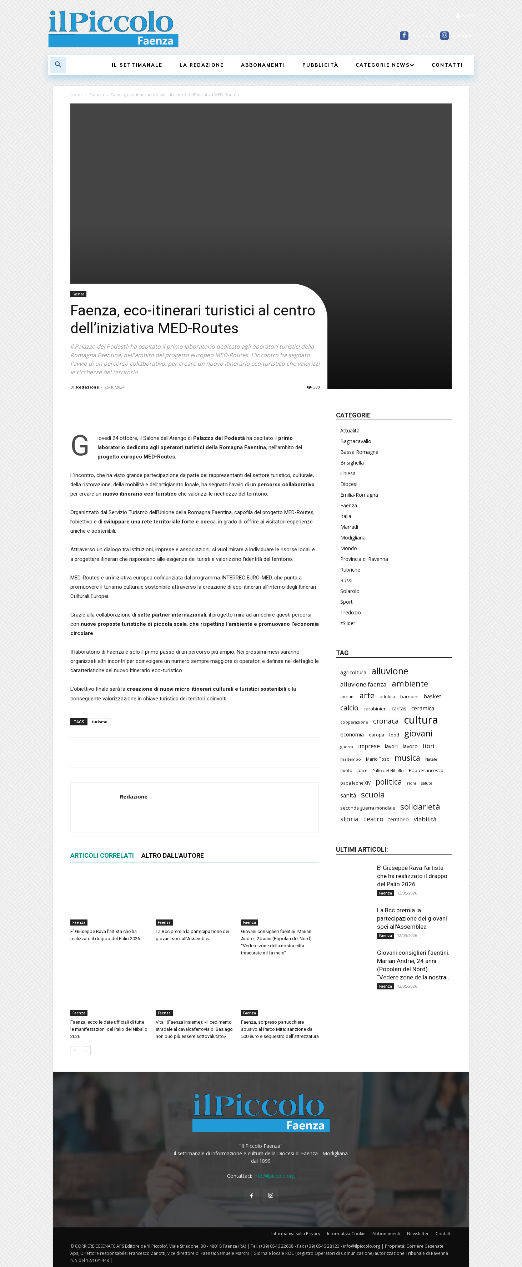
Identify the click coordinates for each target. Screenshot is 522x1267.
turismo (99, 721)
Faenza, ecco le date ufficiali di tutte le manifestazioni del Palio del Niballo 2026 (108, 1029)
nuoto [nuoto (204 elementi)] (346, 770)
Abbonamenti (386, 1234)
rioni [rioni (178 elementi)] (411, 783)
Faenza (97, 95)
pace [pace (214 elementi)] (362, 770)
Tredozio (350, 612)
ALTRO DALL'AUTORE (172, 855)
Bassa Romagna (359, 451)
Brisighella (352, 462)
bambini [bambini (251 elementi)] (409, 696)
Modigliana (353, 537)
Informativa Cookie (346, 1234)
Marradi (349, 526)
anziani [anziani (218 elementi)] (347, 697)
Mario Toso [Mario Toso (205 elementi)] (378, 759)
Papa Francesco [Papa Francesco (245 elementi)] (426, 770)
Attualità (350, 430)
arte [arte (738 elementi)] (367, 695)
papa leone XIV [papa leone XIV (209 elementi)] (355, 783)
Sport (346, 601)
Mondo (348, 548)
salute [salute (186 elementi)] (426, 783)
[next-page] (86, 1050)
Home (76, 95)
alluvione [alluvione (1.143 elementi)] (389, 671)
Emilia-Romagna (359, 494)
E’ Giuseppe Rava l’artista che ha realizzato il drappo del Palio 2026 (412, 876)
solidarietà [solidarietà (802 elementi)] (420, 806)
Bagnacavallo (355, 441)
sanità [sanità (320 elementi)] (348, 795)
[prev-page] (74, 1050)
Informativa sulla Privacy (295, 1234)
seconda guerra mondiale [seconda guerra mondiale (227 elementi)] (367, 808)
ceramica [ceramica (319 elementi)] (422, 708)
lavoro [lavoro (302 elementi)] (410, 746)
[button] (58, 65)
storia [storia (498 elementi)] (349, 819)
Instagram (463, 35)
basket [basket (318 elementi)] (432, 696)
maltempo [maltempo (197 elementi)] (350, 759)
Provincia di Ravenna (364, 559)
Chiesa (348, 473)
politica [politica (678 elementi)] (389, 781)
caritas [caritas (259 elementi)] (399, 708)
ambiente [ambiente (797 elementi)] (410, 683)
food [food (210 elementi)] (394, 735)
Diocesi (348, 484)
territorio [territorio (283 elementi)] (398, 819)
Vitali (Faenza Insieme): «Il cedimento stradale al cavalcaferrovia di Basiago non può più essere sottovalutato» (194, 1029)
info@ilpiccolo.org (274, 1175)
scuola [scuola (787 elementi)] (373, 794)
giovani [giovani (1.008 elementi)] (418, 733)
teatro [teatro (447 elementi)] (373, 819)
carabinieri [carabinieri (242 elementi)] (375, 708)
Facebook (423, 35)
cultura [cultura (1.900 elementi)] (421, 720)
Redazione (87, 387)
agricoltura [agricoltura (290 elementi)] (353, 672)
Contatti (444, 1234)
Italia (345, 516)
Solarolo (350, 591)
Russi (346, 580)
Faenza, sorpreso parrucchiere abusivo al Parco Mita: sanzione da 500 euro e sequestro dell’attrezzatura (280, 1029)
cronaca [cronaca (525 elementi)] (386, 721)
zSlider (347, 623)
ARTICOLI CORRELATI (102, 855)
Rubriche (350, 569)
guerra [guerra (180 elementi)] (346, 746)
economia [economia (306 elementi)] (352, 734)
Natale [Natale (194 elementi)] (431, 759)
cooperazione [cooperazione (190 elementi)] (354, 722)
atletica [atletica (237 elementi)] (387, 696)
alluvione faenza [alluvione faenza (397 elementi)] (363, 684)
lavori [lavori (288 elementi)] (391, 746)
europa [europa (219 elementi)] (376, 735)
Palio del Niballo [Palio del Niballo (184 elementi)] (388, 770)
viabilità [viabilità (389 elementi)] (425, 819)
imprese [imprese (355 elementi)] (369, 746)
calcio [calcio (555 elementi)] (349, 707)
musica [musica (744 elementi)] (407, 757)
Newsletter (418, 1234)
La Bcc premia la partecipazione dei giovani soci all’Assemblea (412, 918)
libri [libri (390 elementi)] (429, 746)
